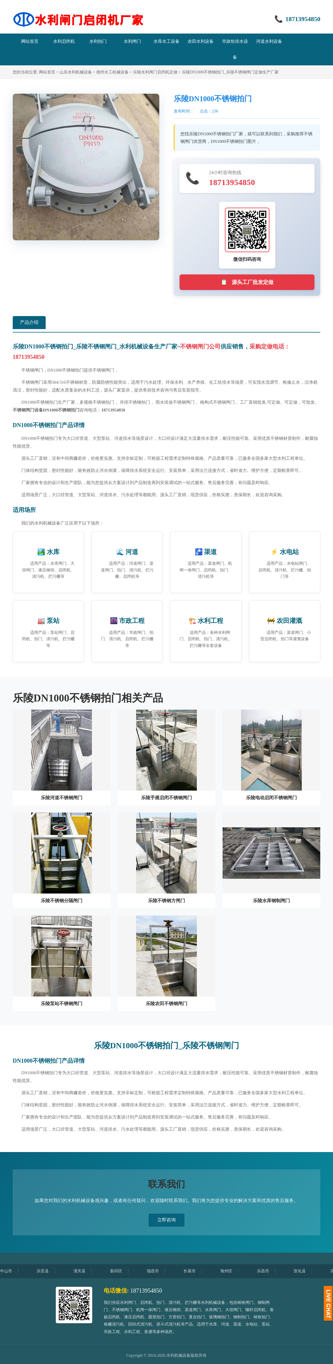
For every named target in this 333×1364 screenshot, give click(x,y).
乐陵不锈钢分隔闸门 (61, 900)
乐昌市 (268, 1271)
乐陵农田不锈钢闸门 (166, 1003)
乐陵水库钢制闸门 (271, 900)
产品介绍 (29, 322)
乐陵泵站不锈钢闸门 (61, 1003)
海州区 (231, 1271)
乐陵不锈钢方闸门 (166, 900)
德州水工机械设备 (112, 72)
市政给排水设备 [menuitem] (235, 49)
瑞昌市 (158, 1271)
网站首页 (47, 72)
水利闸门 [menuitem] (132, 41)
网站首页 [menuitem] (29, 41)
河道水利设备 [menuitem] (269, 41)
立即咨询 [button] (166, 1219)
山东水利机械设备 (76, 72)
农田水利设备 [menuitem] (201, 41)
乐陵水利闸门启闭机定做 (155, 72)
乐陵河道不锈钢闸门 (61, 797)
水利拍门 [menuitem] (98, 41)
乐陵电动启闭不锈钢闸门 (271, 797)
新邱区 (121, 1271)
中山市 (11, 1271)
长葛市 (194, 1271)
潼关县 (84, 1271)
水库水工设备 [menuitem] (166, 41)
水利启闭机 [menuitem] (64, 41)
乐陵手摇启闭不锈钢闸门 (166, 797)
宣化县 (305, 1271)
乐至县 (48, 1271)
